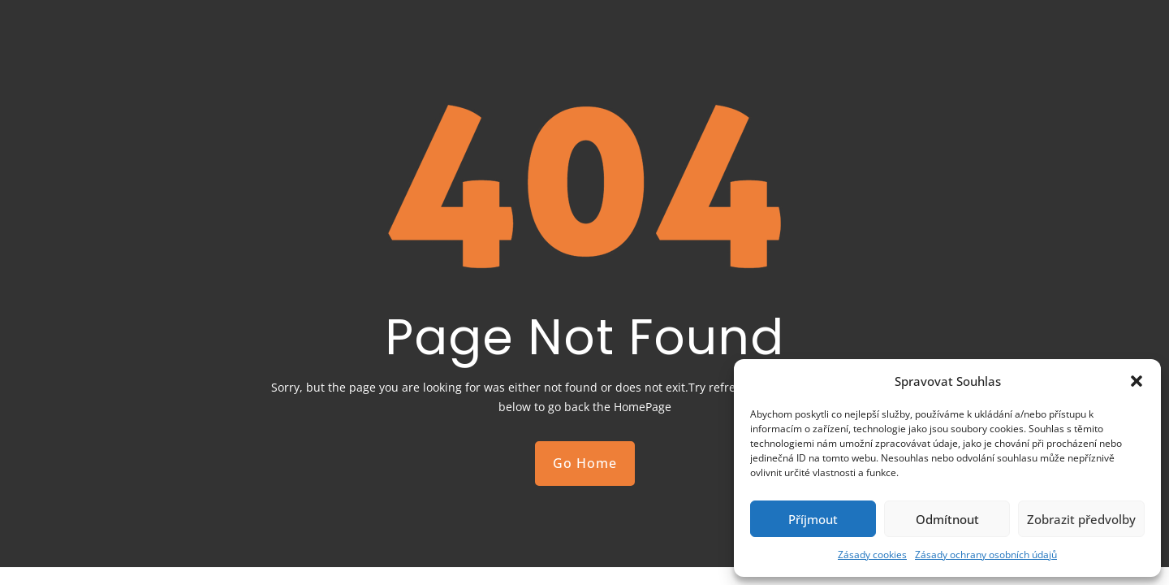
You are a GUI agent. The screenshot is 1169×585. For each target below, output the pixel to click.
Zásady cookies (872, 554)
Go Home (585, 463)
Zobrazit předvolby (1081, 519)
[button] (1136, 381)
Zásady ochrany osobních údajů (986, 554)
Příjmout (813, 519)
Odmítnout (947, 519)
